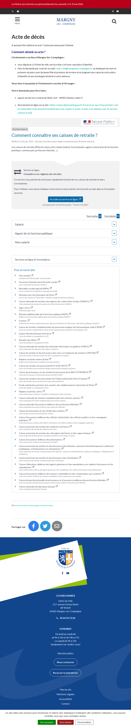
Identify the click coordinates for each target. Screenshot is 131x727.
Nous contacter (65, 662)
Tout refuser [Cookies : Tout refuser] (65, 722)
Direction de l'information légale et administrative (33, 505)
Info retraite (26, 275)
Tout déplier (112, 216)
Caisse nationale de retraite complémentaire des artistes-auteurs (51, 398)
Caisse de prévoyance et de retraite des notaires (43, 411)
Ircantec (24, 320)
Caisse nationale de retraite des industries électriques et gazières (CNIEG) (55, 346)
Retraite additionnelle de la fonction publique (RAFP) (45, 314)
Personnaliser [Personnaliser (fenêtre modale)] (84, 722)
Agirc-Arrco (26, 308)
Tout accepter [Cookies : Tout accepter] (47, 722)
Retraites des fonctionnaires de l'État (38, 295)
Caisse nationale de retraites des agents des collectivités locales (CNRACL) (56, 301)
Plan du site (65, 689)
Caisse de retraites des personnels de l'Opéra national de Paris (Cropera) (54, 378)
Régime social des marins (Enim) (35, 359)
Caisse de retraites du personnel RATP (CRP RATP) (44, 365)
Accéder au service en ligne (65, 199)
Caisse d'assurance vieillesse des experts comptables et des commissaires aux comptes (61, 473)
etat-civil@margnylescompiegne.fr (74, 68)
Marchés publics (65, 653)
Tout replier (93, 216)
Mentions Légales (65, 694)
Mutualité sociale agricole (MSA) (35, 288)
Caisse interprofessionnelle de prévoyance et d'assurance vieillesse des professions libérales (64, 480)
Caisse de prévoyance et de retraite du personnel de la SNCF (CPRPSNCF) (55, 372)
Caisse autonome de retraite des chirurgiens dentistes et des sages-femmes (56, 433)
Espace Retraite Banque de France (36, 333)
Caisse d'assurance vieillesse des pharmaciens (42, 439)
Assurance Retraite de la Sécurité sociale (39, 282)
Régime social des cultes (32, 391)
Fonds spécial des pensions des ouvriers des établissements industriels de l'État (58, 385)
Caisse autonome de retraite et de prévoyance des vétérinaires (50, 458)
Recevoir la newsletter (65, 672)
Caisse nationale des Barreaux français (38, 486)
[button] (65, 224)
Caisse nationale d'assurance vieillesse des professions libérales (50, 404)
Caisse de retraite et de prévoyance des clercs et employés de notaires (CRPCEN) (59, 353)
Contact (66, 703)
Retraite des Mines (29, 340)
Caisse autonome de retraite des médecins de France (45, 426)
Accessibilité (65, 699)
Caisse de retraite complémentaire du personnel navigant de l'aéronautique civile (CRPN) (62, 327)
